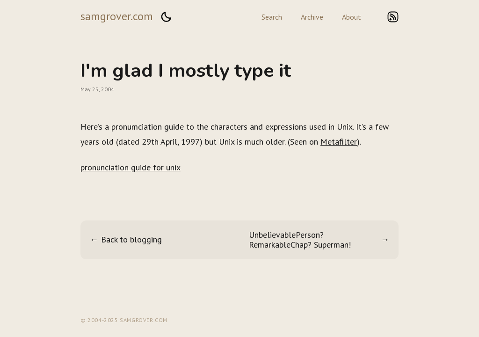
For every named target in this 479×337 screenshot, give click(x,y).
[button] (166, 16)
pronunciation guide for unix (130, 167)
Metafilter (338, 141)
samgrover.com (116, 16)
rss (393, 16)
